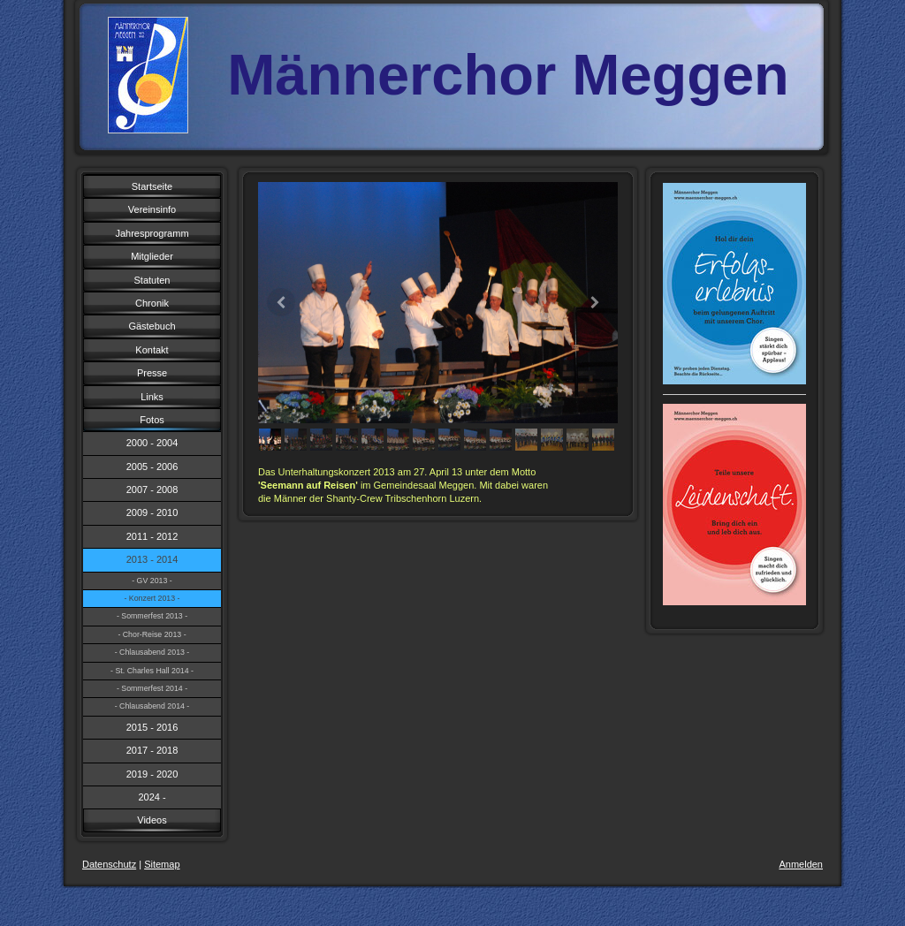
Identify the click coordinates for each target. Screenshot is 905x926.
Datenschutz (109, 864)
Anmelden (801, 864)
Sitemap (161, 864)
